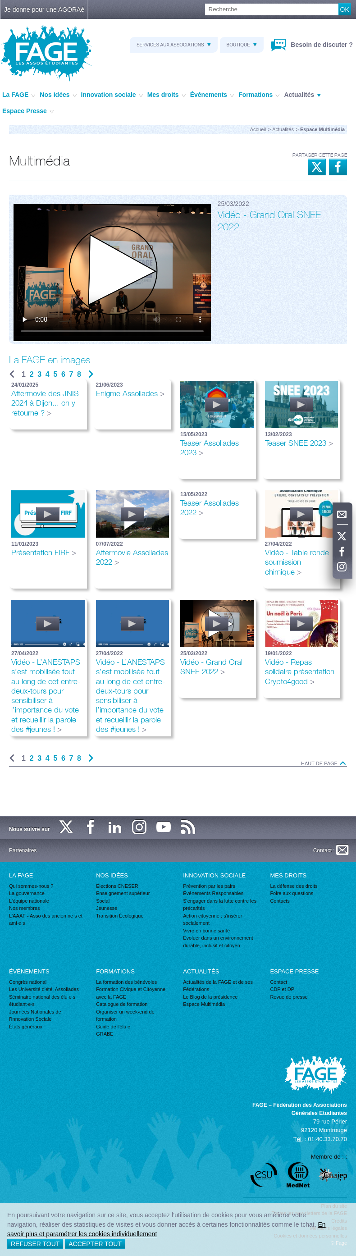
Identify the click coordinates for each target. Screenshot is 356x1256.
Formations (258, 95)
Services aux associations (174, 44)
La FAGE (18, 95)
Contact (278, 982)
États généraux (25, 1026)
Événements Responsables (213, 893)
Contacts (279, 901)
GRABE (105, 1034)
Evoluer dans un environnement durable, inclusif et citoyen (218, 941)
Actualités (302, 95)
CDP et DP (282, 989)
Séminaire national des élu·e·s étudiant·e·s (42, 1000)
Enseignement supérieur (123, 893)
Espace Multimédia (204, 1004)
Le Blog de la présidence (210, 997)
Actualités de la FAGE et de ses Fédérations (218, 985)
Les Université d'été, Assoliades (44, 989)
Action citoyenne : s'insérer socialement (212, 919)
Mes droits (166, 95)
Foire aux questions (291, 893)
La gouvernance (27, 893)
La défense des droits (293, 886)
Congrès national (27, 982)
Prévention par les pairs (209, 886)
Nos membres (24, 908)
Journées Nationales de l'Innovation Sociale (35, 1015)
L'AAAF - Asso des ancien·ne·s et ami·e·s (45, 919)
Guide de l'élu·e (113, 1026)
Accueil (258, 129)
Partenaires (23, 850)
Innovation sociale (112, 95)
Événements (212, 95)
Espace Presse (28, 111)
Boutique (242, 44)
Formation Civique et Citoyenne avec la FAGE (130, 993)
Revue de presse (288, 997)
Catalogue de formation (121, 1004)
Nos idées (58, 95)
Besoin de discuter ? (321, 44)
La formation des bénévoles (126, 982)
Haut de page (324, 763)
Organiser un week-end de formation (125, 1015)
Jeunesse (106, 908)
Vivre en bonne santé (206, 930)
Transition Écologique (119, 915)
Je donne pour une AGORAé (44, 9)
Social (103, 901)
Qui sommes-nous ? (31, 886)
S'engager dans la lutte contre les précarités (219, 904)
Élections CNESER (117, 886)
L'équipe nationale (29, 901)
